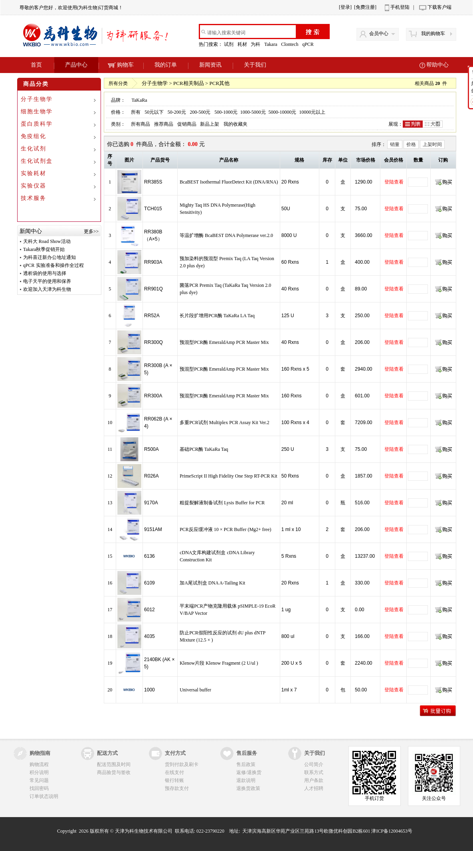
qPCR (308, 44)
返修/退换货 (248, 772)
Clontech (290, 44)
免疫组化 (33, 136)
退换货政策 (248, 788)
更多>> (91, 231)
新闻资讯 (210, 65)
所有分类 (118, 83)
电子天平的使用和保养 (47, 281)
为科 (256, 44)
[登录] (345, 7)
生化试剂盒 (37, 161)
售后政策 (245, 764)
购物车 (121, 65)
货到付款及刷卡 (181, 764)
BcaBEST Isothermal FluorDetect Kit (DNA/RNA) (229, 182)
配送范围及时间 (114, 764)
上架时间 (432, 144)
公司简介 (313, 764)
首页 (36, 65)
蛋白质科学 (37, 124)
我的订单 (165, 65)
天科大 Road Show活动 (47, 241)
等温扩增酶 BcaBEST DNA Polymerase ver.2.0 (226, 235)
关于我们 (255, 65)
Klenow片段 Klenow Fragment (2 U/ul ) (219, 663)
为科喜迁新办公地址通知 (49, 257)
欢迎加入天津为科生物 (47, 289)
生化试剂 (33, 149)
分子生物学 (37, 99)
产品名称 (228, 160)
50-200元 (177, 112)
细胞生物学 (37, 112)
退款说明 (245, 780)
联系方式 (313, 772)
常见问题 (39, 780)
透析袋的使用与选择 (44, 273)
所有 (136, 112)
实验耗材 (33, 173)
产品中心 (76, 65)
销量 (395, 144)
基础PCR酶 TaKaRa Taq (204, 449)
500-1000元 (225, 112)
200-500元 (200, 112)
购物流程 (39, 764)
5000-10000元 (283, 112)
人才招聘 (313, 788)
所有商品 (140, 124)
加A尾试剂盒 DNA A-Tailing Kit (212, 583)
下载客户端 (439, 7)
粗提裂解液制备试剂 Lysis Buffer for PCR (222, 502)
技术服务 (33, 198)
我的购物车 (433, 33)
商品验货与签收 (114, 772)
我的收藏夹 (235, 124)
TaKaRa (139, 100)
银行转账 (174, 780)
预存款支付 (177, 788)
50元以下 (154, 112)
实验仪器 (33, 186)
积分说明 (39, 772)
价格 (411, 144)
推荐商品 (163, 124)
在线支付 (174, 772)
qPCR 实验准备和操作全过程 (53, 265)
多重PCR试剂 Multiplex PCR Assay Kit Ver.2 (224, 422)
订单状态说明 (44, 796)
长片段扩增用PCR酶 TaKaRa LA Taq (217, 315)
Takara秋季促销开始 (44, 249)
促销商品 (186, 124)
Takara (271, 44)
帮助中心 (437, 65)
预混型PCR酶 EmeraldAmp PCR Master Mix (224, 342)
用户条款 (313, 780)
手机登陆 (400, 7)
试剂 (229, 44)
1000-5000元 (253, 112)
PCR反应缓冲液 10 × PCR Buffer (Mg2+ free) (225, 529)
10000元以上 (312, 112)
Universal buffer (195, 690)
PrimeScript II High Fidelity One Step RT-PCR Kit (228, 476)
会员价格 (393, 160)
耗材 (242, 44)
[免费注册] (365, 7)
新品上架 (209, 124)
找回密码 (39, 788)
